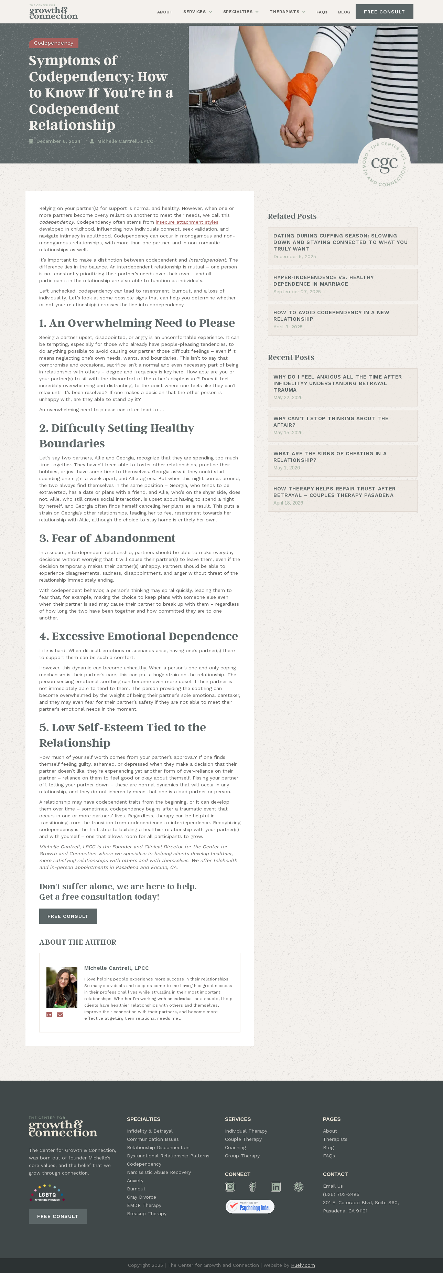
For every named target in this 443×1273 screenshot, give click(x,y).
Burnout (136, 1188)
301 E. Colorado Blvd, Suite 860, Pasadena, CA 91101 (361, 1206)
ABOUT (165, 12)
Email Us (333, 1186)
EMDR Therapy (144, 1205)
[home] (54, 11)
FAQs (322, 12)
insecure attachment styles (187, 222)
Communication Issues (153, 1139)
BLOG (344, 12)
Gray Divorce (141, 1197)
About (330, 1131)
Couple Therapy (243, 1139)
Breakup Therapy (146, 1213)
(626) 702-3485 (341, 1194)
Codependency (144, 1164)
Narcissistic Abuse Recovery (159, 1172)
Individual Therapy (246, 1131)
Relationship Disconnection (158, 1147)
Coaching (235, 1147)
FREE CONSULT (384, 11)
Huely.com (303, 1265)
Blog (328, 1147)
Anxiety (135, 1180)
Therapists (335, 1139)
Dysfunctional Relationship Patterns (168, 1155)
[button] (198, 12)
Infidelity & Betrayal (150, 1131)
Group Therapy (242, 1155)
